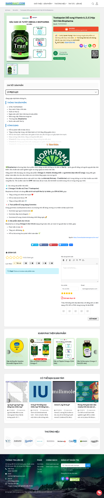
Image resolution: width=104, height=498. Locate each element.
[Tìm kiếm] (93, 4)
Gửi (88, 465)
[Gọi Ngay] (90, 45)
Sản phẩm (47, 4)
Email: (83, 285)
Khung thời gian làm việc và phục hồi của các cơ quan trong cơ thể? (87, 407)
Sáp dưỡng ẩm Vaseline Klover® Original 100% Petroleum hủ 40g (15, 362)
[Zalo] (85, 45)
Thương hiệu (60, 4)
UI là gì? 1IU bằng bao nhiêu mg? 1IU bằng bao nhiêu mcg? (39, 407)
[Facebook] (63, 478)
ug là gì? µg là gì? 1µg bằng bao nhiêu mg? (15, 406)
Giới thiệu (38, 4)
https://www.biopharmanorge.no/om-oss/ (86, 237)
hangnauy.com (20, 492)
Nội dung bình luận (67, 256)
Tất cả (18, 263)
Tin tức (71, 4)
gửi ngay (93, 319)
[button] (63, 260)
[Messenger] (81, 45)
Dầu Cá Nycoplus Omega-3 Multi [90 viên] (87, 362)
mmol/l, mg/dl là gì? (62, 405)
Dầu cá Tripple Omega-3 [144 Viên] (64, 362)
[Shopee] (94, 45)
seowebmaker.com (46, 492)
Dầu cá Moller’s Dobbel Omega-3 (38, 362)
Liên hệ (79, 4)
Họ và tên (64, 285)
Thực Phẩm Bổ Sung (59, 58)
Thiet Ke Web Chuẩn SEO (31, 492)
